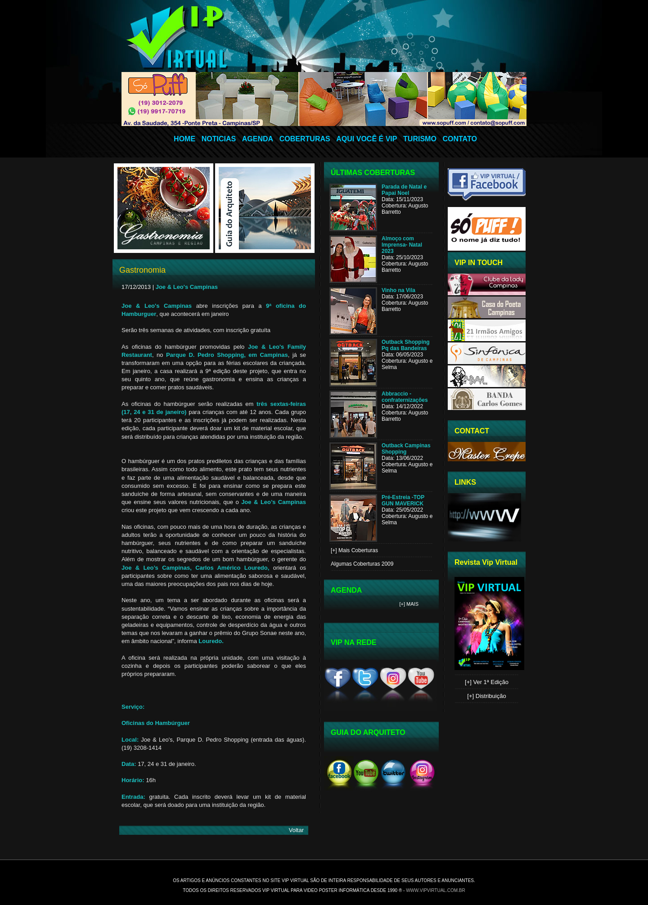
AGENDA (257, 139)
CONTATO (459, 139)
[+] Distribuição (486, 696)
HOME (184, 139)
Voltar (296, 830)
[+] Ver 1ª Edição (486, 682)
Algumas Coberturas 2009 (362, 564)
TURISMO (419, 139)
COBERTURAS (304, 139)
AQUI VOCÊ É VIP (366, 139)
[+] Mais (409, 604)
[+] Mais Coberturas (354, 550)
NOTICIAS (219, 139)
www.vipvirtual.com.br (435, 890)
